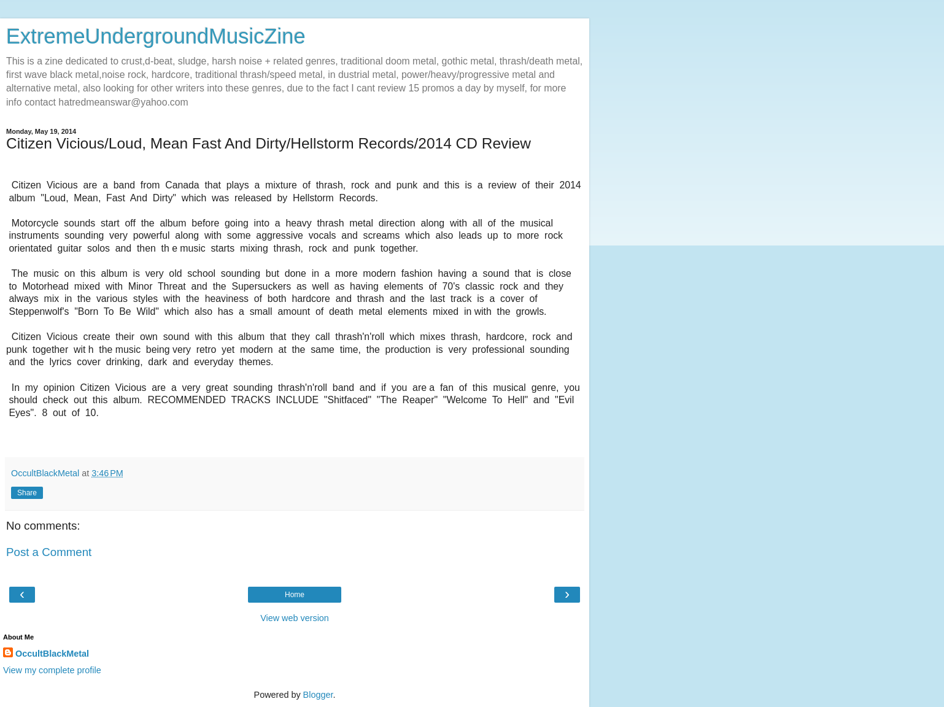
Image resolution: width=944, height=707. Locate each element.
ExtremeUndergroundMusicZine (156, 36)
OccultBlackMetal (52, 654)
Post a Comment (48, 552)
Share (27, 493)
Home (294, 594)
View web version (294, 618)
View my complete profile (52, 670)
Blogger (318, 695)
